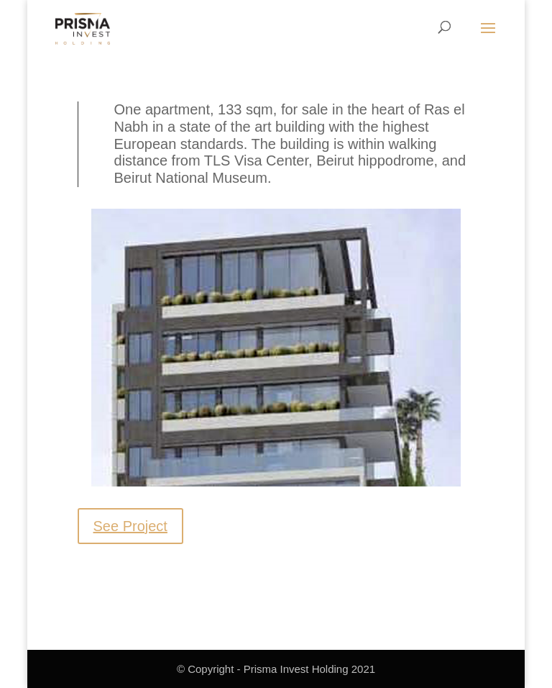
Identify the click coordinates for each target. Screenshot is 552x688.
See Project (130, 526)
